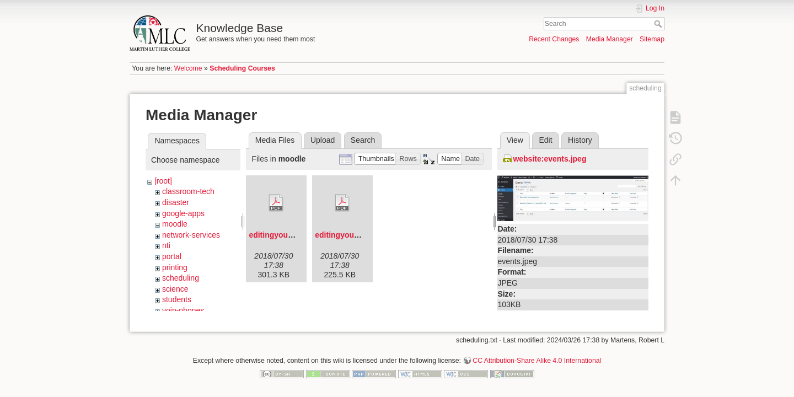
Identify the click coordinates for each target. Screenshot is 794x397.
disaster (175, 202)
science (175, 289)
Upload (322, 140)
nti (166, 245)
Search (659, 24)
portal (171, 256)
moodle (174, 223)
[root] (163, 180)
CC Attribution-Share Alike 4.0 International (537, 356)
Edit (545, 140)
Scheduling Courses (242, 68)
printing (174, 267)
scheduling (180, 277)
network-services (191, 234)
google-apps (183, 213)
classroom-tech (188, 191)
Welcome (188, 68)
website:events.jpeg (549, 158)
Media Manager (609, 39)
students (176, 299)
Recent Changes (554, 39)
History (580, 140)
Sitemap (652, 39)
